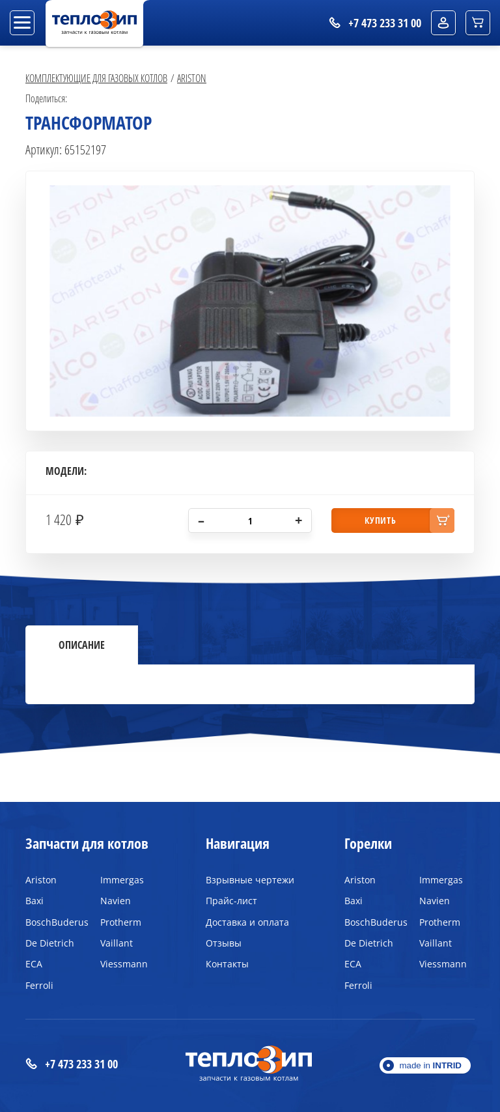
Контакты (227, 964)
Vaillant (116, 943)
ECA (33, 964)
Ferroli (39, 985)
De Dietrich (49, 943)
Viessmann (124, 964)
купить (380, 520)
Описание (82, 645)
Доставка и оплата (247, 922)
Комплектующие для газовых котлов (96, 78)
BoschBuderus (53, 922)
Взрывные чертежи (250, 880)
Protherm (120, 922)
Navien (115, 900)
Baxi (34, 900)
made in (430, 1065)
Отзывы (224, 943)
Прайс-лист (231, 900)
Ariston (191, 78)
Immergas (122, 880)
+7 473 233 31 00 (71, 1064)
